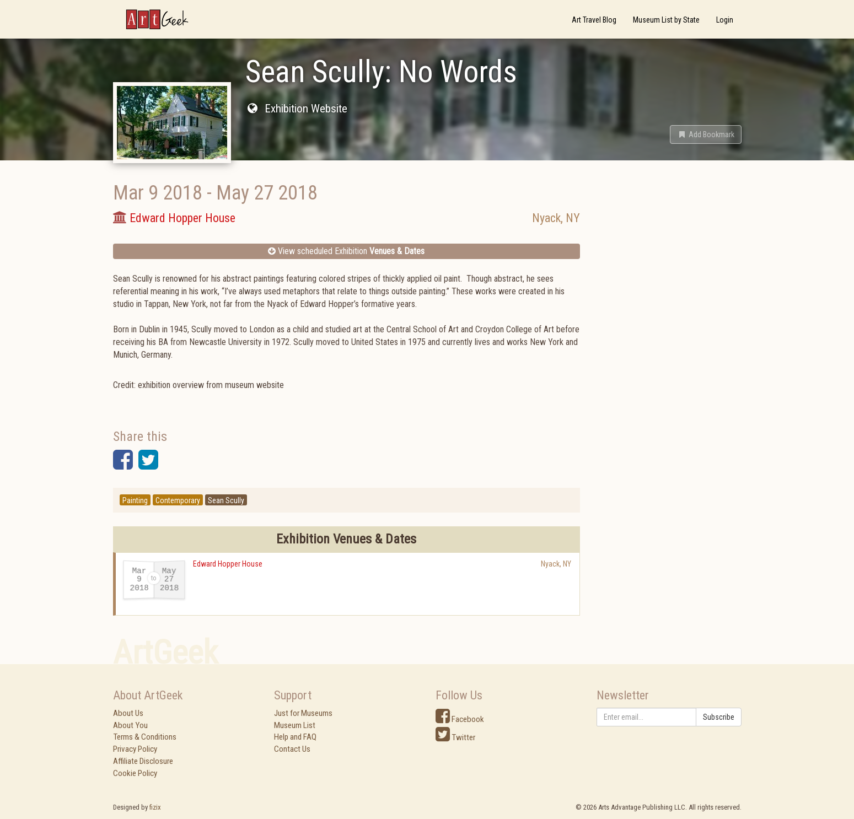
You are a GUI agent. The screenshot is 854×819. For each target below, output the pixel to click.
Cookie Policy (135, 773)
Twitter (455, 737)
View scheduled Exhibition (346, 251)
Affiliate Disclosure (143, 761)
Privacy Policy (135, 749)
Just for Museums (303, 713)
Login (724, 19)
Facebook (460, 719)
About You (130, 725)
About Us (128, 713)
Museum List (294, 725)
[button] (706, 134)
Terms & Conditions (144, 737)
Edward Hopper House (227, 563)
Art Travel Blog (594, 19)
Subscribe (718, 717)
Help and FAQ (295, 737)
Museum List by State (666, 19)
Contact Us (292, 749)
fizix (155, 807)
